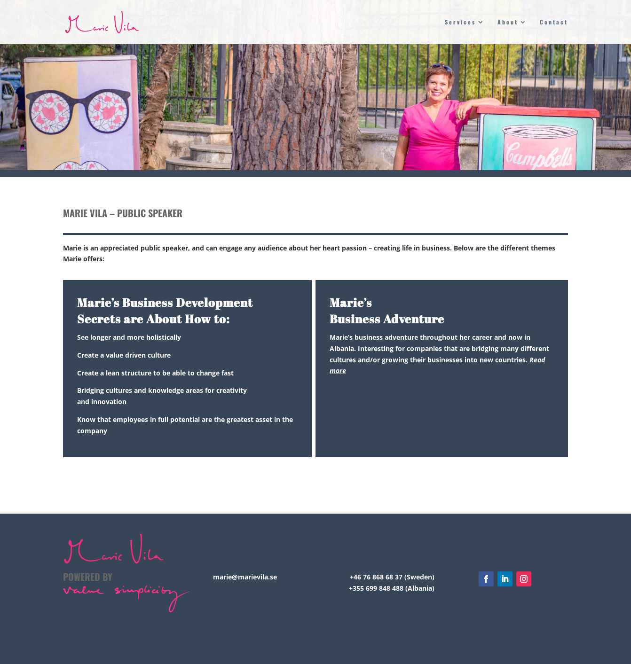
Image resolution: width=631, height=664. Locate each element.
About (507, 22)
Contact (554, 22)
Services (460, 22)
